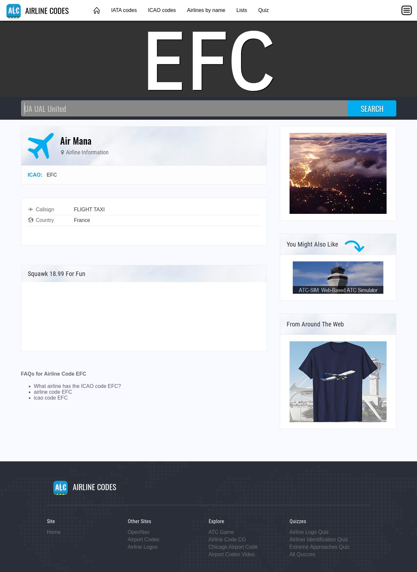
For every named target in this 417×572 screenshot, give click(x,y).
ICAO (34, 175)
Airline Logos (143, 547)
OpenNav (139, 532)
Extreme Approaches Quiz (320, 547)
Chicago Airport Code (233, 547)
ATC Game (221, 532)
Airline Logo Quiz (309, 532)
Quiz (263, 10)
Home (54, 532)
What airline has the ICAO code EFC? (77, 386)
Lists (241, 10)
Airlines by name (206, 10)
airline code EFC (53, 392)
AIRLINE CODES (37, 10)
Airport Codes (143, 539)
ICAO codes (162, 10)
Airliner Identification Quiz (319, 539)
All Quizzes (302, 554)
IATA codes (124, 10)
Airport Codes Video (232, 554)
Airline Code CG (227, 539)
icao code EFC (51, 398)
